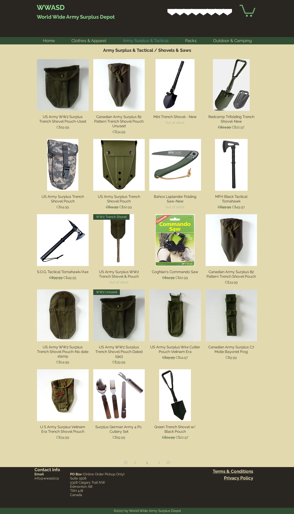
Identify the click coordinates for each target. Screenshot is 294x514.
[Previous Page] (135, 462)
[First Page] (126, 462)
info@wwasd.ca (46, 478)
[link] (247, 10)
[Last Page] (168, 462)
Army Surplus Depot (90, 17)
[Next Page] (159, 462)
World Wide (51, 17)
